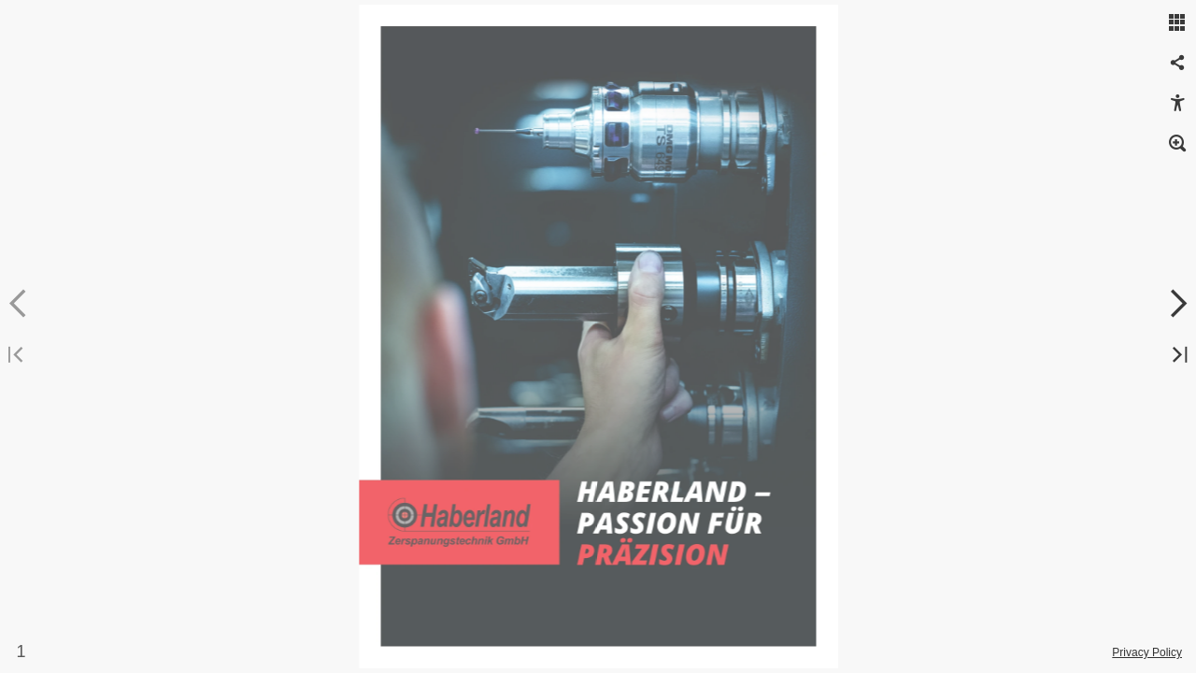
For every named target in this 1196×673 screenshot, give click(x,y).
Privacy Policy (1147, 652)
